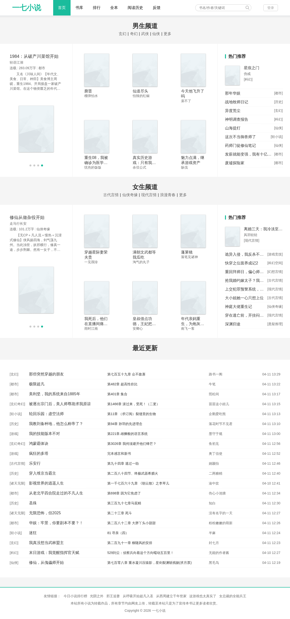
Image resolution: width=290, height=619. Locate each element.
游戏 (14, 434)
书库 (79, 8)
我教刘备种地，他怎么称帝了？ (56, 424)
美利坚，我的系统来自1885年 (54, 394)
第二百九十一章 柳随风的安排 (129, 543)
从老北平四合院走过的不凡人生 (56, 493)
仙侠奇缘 (130, 195)
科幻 (14, 553)
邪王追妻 (113, 596)
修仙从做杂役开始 (27, 217)
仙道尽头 (140, 91)
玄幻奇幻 (17, 404)
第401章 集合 (117, 394)
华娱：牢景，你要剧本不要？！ (56, 523)
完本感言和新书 (119, 453)
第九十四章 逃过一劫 (123, 463)
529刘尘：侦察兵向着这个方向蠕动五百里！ (140, 553)
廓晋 (88, 91)
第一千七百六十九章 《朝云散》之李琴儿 (138, 483)
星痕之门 (251, 68)
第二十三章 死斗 (119, 513)
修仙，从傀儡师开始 (46, 562)
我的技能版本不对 (44, 434)
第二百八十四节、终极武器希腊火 (132, 473)
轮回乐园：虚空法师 (46, 414)
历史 (14, 424)
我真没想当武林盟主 (46, 543)
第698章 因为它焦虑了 (124, 493)
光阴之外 (96, 596)
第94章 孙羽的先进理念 (124, 424)
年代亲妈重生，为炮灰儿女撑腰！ (192, 324)
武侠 (145, 34)
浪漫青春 (167, 195)
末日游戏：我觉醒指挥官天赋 (54, 553)
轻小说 (16, 414)
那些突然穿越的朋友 (46, 374)
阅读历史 (135, 8)
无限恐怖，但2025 (45, 513)
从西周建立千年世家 (171, 596)
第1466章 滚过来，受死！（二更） (133, 404)
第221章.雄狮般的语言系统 (127, 434)
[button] (30, 165)
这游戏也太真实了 (202, 596)
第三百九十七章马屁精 (124, 503)
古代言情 (111, 195)
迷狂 (33, 533)
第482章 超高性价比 (122, 384)
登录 (270, 8)
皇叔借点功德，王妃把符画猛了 (144, 324)
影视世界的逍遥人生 (46, 483)
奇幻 (134, 34)
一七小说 (26, 8)
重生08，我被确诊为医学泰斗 (96, 163)
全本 (114, 8)
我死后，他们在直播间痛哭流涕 (96, 324)
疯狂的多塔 (38, 453)
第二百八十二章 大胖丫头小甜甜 (131, 523)
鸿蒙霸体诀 (38, 443)
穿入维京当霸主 (42, 473)
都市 (14, 384)
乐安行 (35, 463)
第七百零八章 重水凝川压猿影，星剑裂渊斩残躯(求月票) (149, 563)
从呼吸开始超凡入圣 (138, 596)
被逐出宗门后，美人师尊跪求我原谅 (60, 404)
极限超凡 (36, 384)
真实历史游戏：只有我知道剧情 (144, 163)
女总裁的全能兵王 (232, 596)
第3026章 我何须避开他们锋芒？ (131, 444)
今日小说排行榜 (75, 596)
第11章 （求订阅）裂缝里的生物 (131, 414)
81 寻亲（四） (118, 533)
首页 (62, 8)
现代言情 (149, 195)
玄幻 (122, 34)
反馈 (156, 8)
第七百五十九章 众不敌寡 (126, 374)
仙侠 (156, 34)
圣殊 (33, 503)
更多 (167, 34)
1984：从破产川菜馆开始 (34, 56)
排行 (97, 8)
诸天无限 (17, 483)
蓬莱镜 (187, 252)
